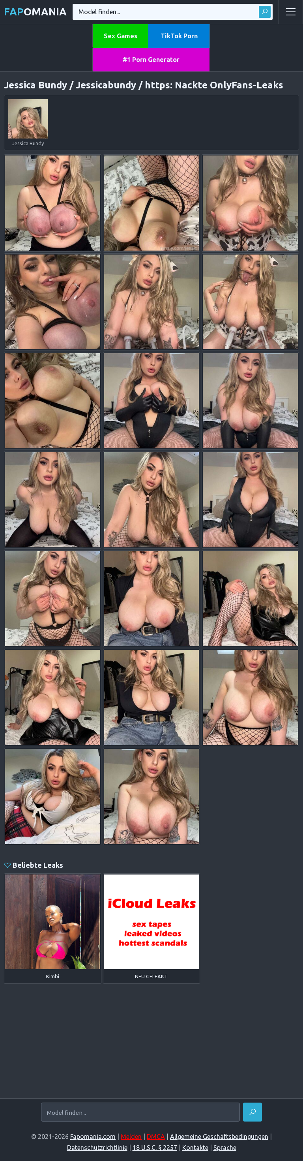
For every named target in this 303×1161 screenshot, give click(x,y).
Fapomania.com (93, 1136)
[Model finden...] (140, 1113)
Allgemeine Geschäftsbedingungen (219, 1136)
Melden (131, 1136)
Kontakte (195, 1147)
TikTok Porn (179, 35)
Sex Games (120, 35)
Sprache (224, 1147)
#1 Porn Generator (151, 59)
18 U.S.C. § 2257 (155, 1147)
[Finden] (252, 1112)
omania (35, 11)
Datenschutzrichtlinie (97, 1147)
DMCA (156, 1136)
